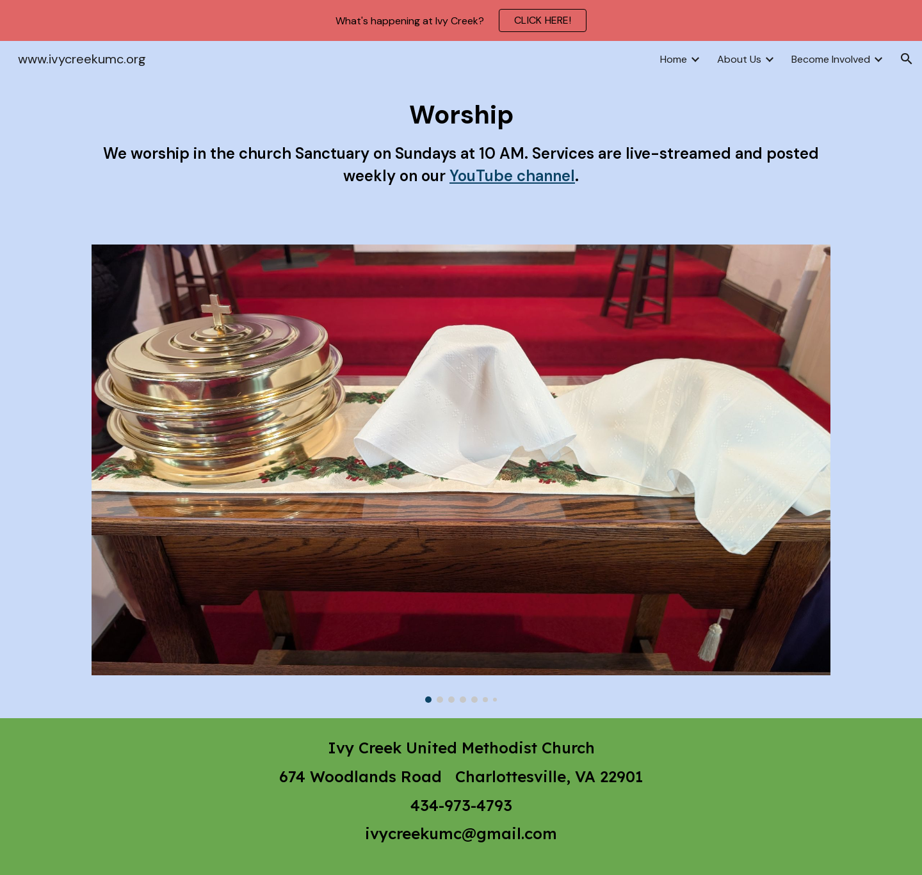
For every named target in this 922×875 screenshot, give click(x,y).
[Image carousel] (461, 474)
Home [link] (673, 59)
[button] (906, 59)
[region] (461, 20)
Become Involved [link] (830, 59)
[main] (461, 153)
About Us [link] (739, 59)
